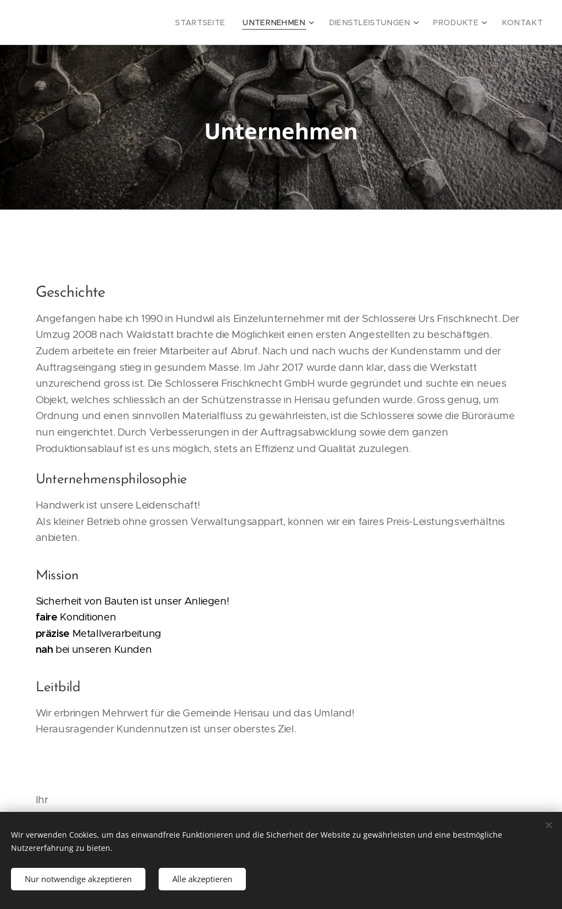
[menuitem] (230, 22)
